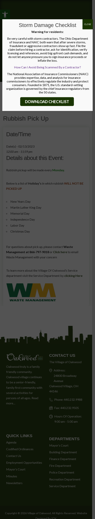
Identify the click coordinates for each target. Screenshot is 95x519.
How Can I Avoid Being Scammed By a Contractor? (47, 67)
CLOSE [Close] (87, 24)
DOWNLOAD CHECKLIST (47, 101)
